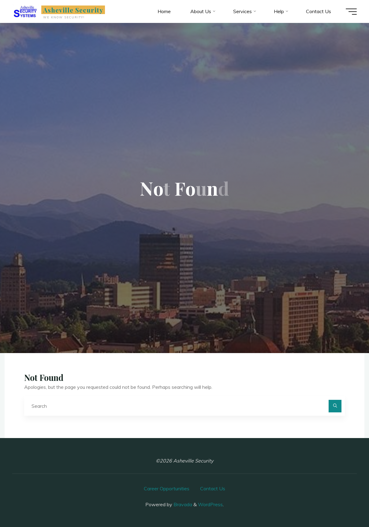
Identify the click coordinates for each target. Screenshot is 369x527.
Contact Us (212, 488)
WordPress (210, 504)
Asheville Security (73, 10)
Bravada (182, 504)
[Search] (335, 406)
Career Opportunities (166, 488)
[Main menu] (351, 12)
